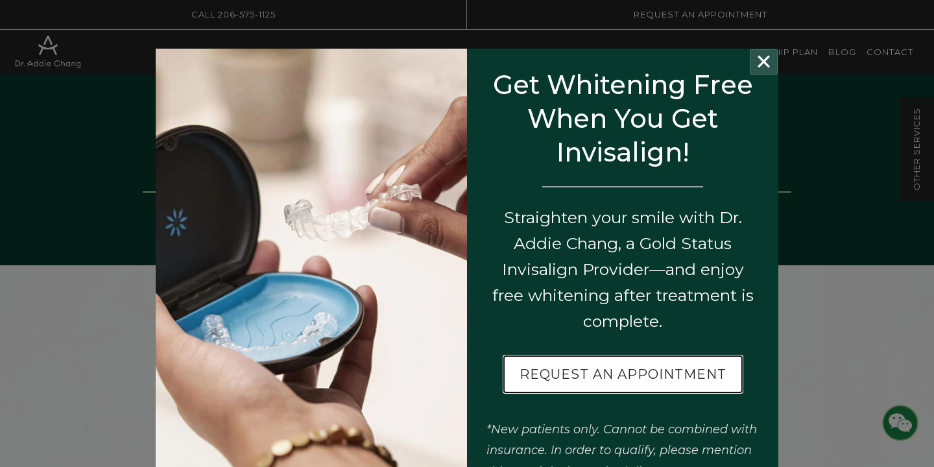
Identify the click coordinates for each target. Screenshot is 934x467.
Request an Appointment (623, 374)
